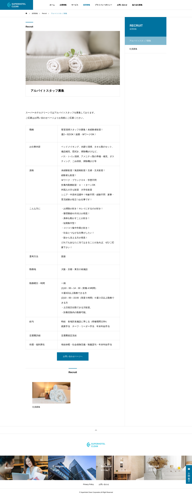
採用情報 (86, 5)
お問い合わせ (122, 5)
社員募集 (134, 49)
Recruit (29, 26)
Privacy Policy (88, 484)
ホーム (52, 5)
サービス (74, 5)
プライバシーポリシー (103, 5)
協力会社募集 (137, 5)
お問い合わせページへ (73, 356)
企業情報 (63, 5)
